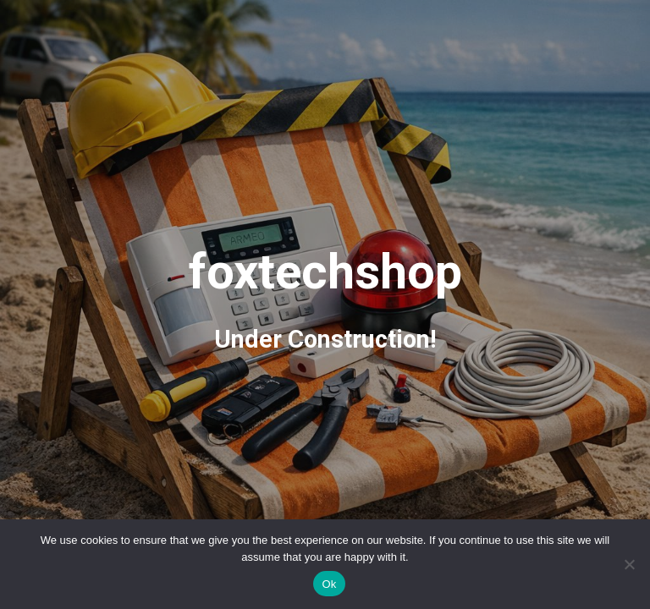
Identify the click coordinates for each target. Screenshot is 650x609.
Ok (329, 584)
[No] (628, 564)
